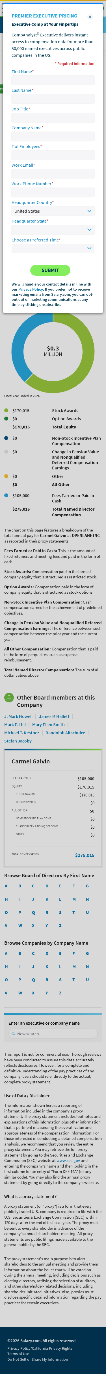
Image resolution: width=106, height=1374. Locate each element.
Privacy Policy (30, 289)
